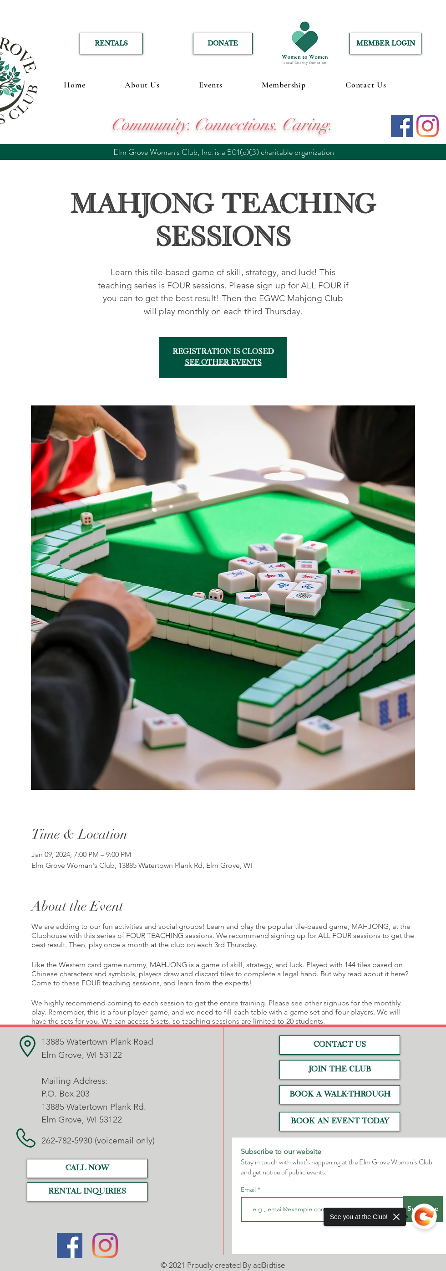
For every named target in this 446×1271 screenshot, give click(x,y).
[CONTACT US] (339, 1045)
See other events (223, 363)
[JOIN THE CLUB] (339, 1069)
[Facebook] (402, 126)
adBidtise (269, 1265)
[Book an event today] (339, 1121)
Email (249, 1189)
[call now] (87, 1168)
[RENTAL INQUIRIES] (87, 1191)
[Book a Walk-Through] (339, 1094)
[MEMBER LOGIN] (385, 43)
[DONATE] (223, 43)
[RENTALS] (111, 43)
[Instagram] (427, 126)
